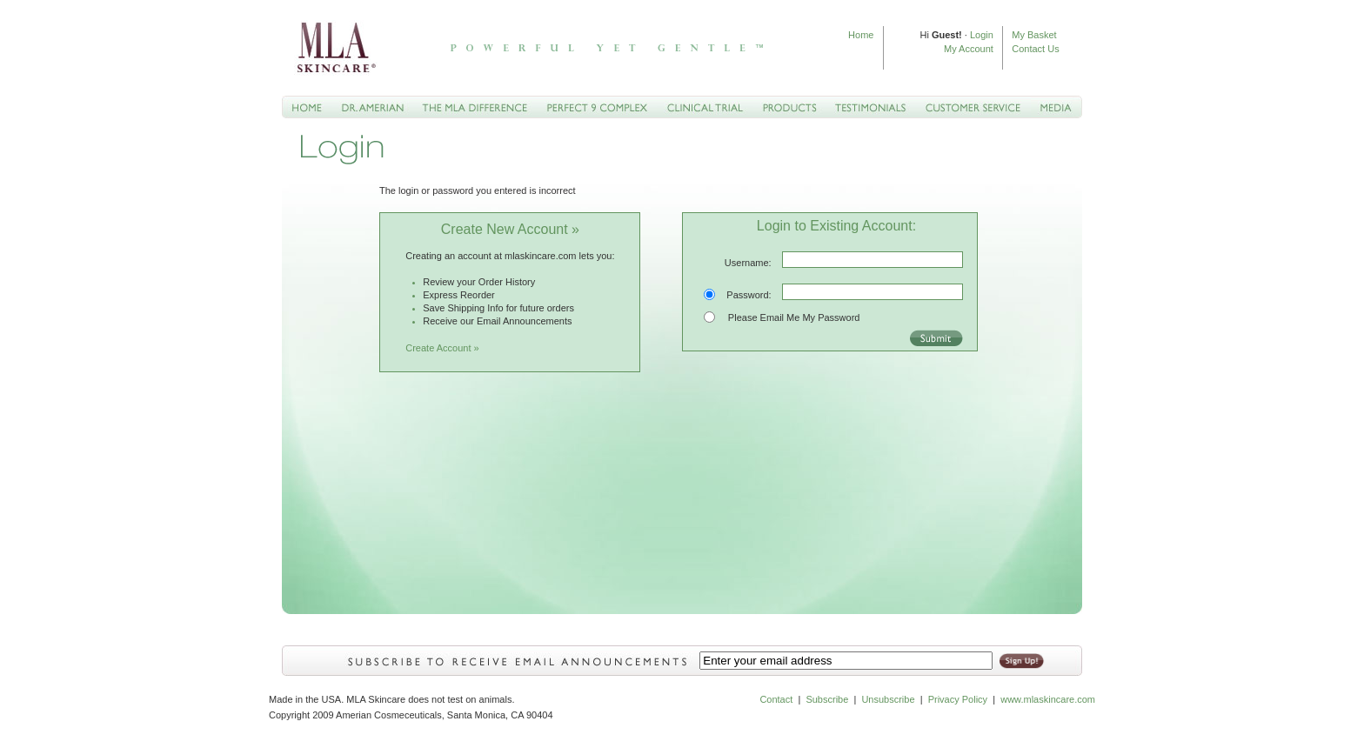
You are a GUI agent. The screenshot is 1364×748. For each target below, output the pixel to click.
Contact (775, 699)
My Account (968, 48)
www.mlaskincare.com (1046, 699)
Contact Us (1035, 48)
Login (981, 35)
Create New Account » (510, 229)
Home (860, 35)
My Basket (1034, 35)
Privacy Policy (957, 699)
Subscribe (827, 699)
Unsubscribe (887, 699)
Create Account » (441, 348)
